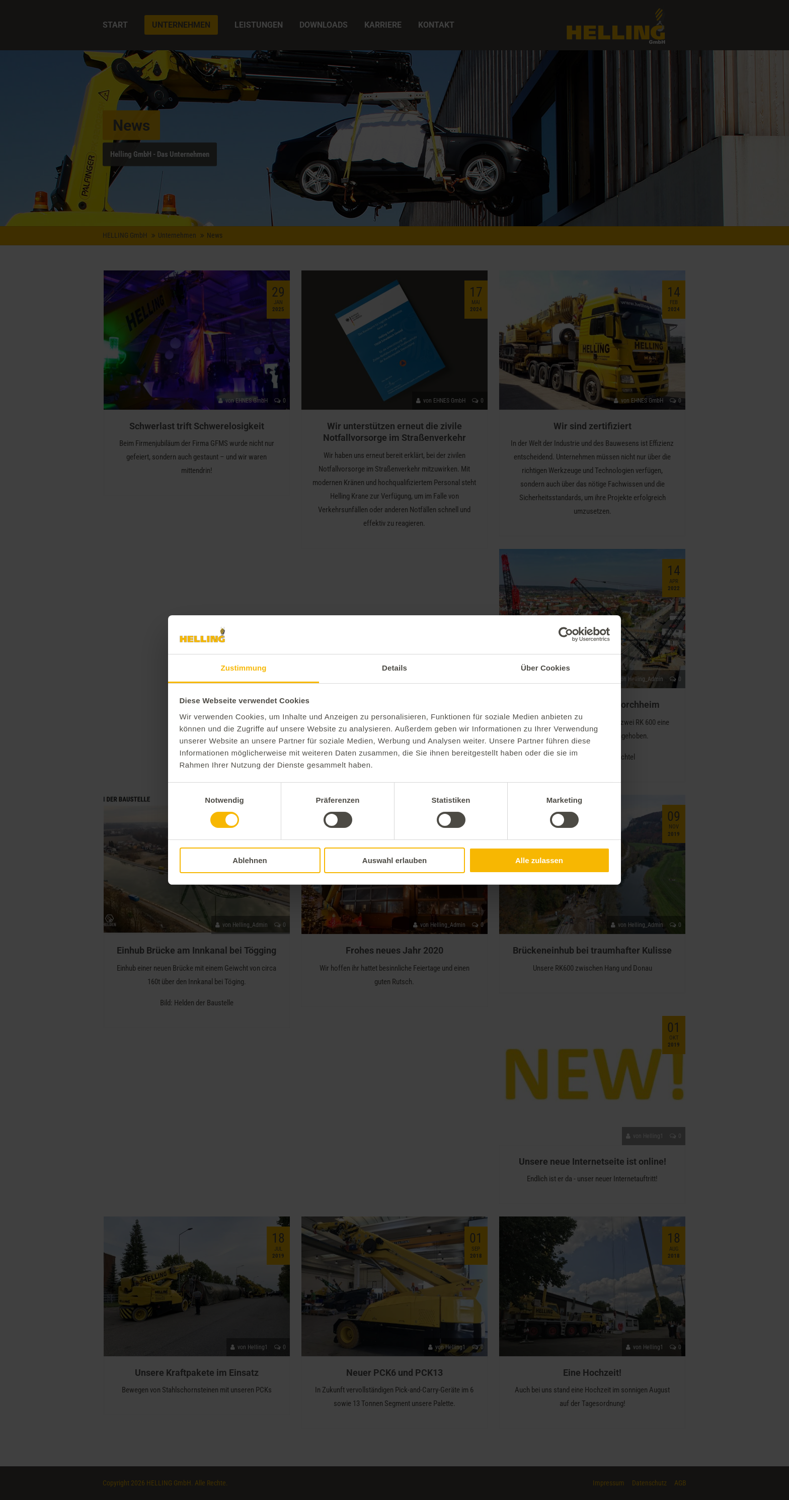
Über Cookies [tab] (545, 668)
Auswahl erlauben (394, 860)
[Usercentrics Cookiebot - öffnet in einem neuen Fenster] (566, 634)
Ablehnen (249, 860)
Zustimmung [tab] (244, 668)
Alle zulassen (539, 860)
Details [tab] (394, 668)
